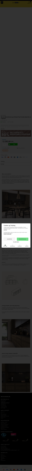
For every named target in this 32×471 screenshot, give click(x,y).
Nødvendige (5, 246)
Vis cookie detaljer (16, 241)
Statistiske (26, 246)
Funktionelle (20, 246)
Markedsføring (12, 246)
